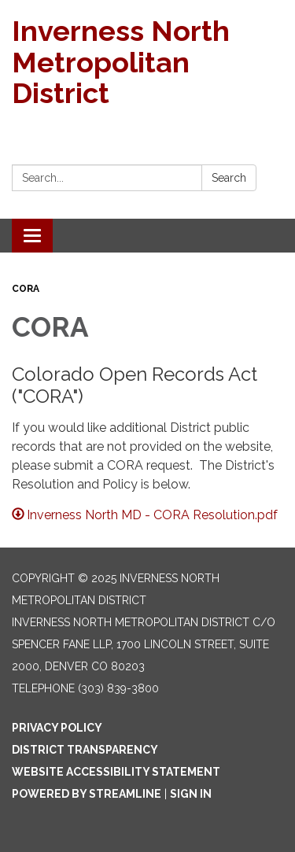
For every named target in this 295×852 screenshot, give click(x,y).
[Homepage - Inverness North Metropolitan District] (147, 62)
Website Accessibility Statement (116, 771)
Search (229, 178)
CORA (25, 288)
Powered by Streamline (86, 793)
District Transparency (85, 749)
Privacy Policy (57, 727)
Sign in (191, 793)
